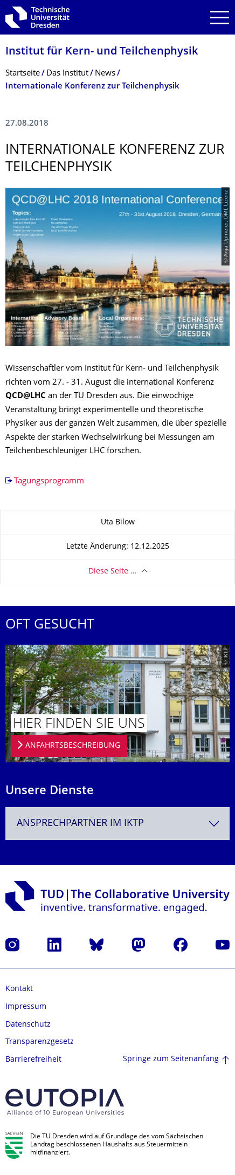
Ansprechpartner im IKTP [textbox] (80, 823)
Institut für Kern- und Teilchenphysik (101, 52)
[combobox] (117, 823)
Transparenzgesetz (39, 1042)
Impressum (25, 1006)
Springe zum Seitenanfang (171, 1059)
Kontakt (19, 989)
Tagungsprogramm (49, 481)
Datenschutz (28, 1024)
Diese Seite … (112, 571)
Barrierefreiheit (33, 1059)
